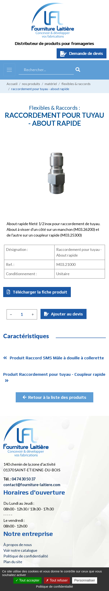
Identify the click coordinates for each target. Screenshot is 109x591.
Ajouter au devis (63, 313)
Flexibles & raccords (76, 84)
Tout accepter (27, 580)
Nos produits (31, 84)
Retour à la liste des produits (54, 397)
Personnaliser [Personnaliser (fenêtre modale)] (84, 580)
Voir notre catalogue (20, 550)
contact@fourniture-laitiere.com (31, 484)
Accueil (12, 84)
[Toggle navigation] (9, 70)
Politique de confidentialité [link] (54, 586)
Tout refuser (57, 580)
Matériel (51, 84)
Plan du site (12, 561)
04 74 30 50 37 (23, 479)
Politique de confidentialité (25, 556)
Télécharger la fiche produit (37, 291)
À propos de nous (17, 544)
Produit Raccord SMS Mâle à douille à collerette (53, 357)
